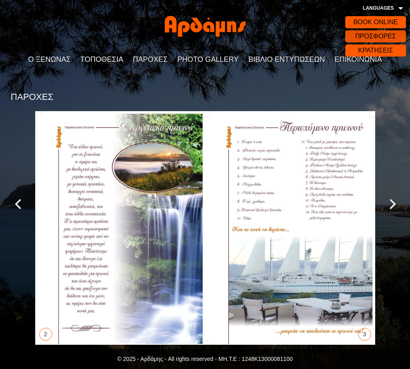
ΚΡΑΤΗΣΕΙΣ (375, 50)
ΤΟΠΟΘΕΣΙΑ (102, 59)
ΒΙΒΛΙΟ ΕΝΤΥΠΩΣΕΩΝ (287, 59)
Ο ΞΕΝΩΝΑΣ (49, 59)
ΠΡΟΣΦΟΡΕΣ (375, 36)
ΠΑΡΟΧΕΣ (150, 59)
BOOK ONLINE (375, 22)
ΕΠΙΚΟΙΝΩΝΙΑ (358, 59)
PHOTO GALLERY (207, 59)
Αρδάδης (205, 26)
